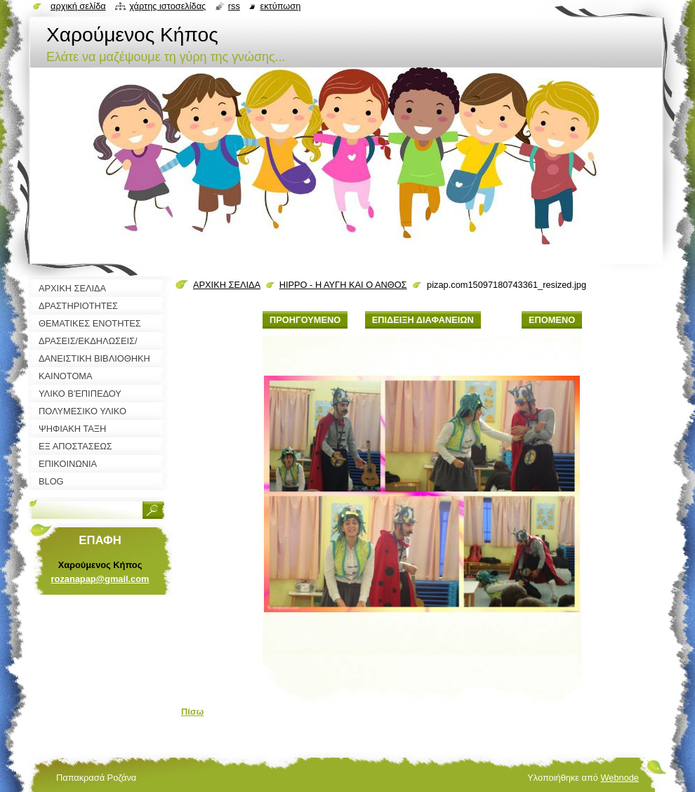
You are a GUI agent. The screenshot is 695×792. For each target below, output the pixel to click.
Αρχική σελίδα (78, 6)
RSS (234, 6)
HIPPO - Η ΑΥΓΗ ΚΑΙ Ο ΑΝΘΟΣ (343, 284)
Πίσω (192, 711)
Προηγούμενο (305, 320)
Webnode (619, 777)
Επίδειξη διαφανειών (423, 320)
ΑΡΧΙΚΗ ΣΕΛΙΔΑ (226, 284)
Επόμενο (552, 320)
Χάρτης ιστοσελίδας (167, 6)
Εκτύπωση (280, 6)
